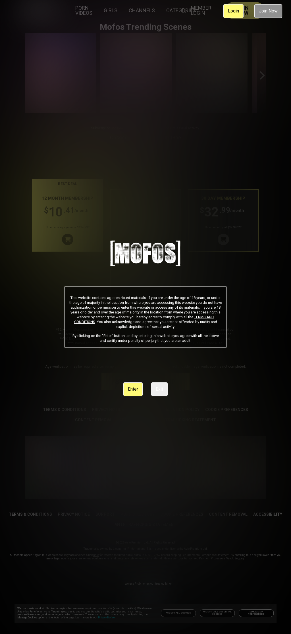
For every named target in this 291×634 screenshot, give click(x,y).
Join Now (268, 11)
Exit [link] (159, 389)
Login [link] (233, 11)
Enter (133, 389)
